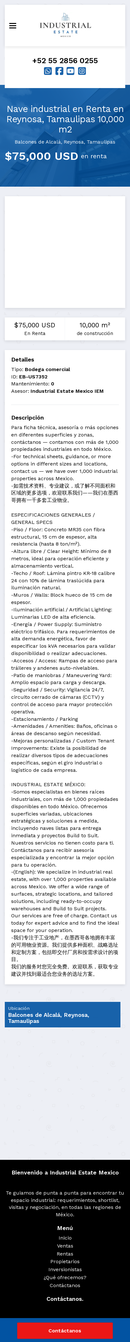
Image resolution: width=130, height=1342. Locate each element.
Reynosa (74, 142)
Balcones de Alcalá (38, 142)
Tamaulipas (101, 142)
